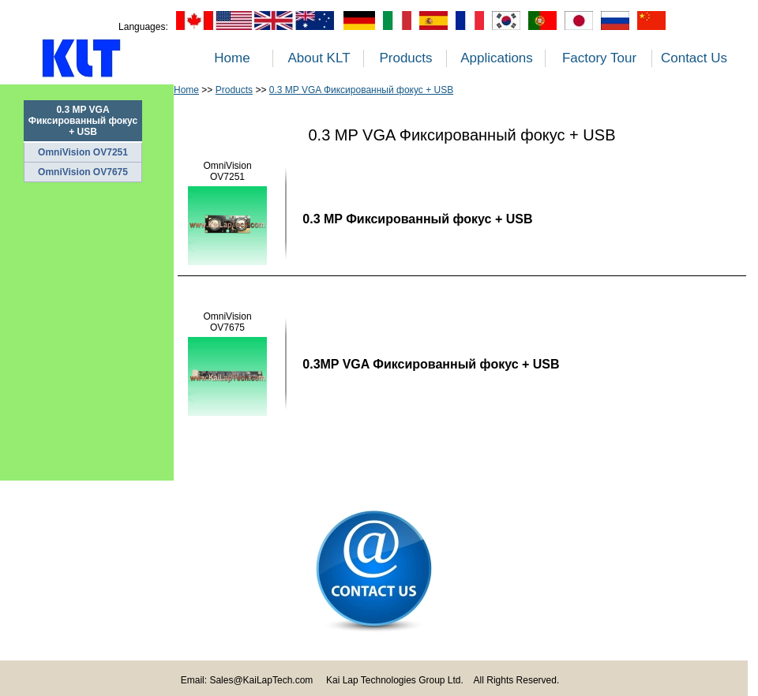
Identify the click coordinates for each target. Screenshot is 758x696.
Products (405, 58)
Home (232, 58)
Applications (496, 58)
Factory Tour (599, 58)
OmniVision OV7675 (83, 172)
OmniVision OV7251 (83, 152)
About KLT (318, 58)
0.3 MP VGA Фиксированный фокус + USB (361, 89)
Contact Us (694, 58)
